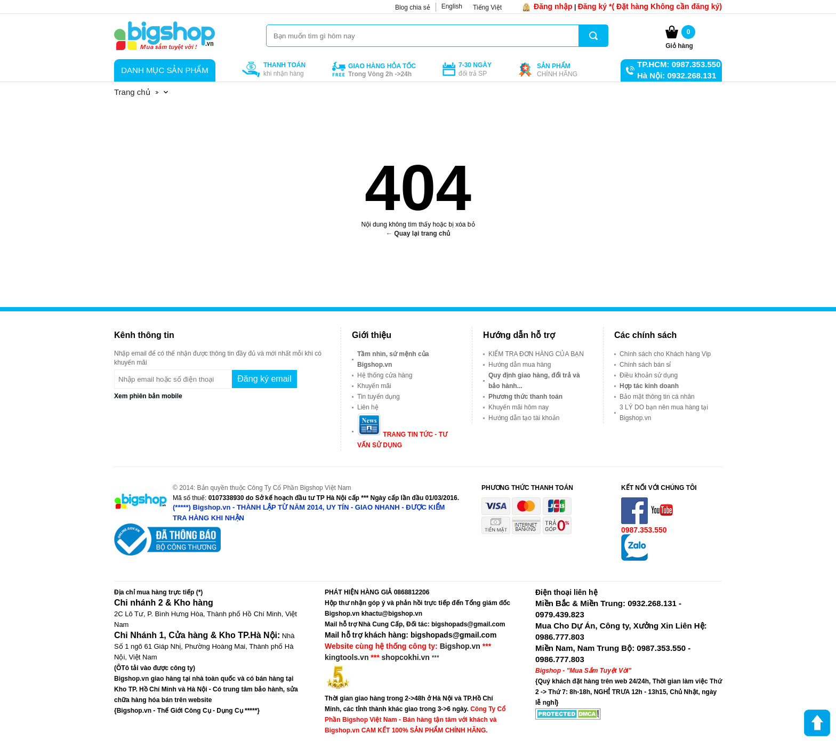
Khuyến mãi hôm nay (518, 407)
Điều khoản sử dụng (649, 375)
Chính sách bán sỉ (645, 364)
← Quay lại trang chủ (418, 233)
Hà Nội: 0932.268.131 (676, 75)
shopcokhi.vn (406, 657)
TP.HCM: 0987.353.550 (678, 64)
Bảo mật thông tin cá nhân (657, 396)
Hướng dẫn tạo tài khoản (523, 418)
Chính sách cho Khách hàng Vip (665, 354)
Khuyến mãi (374, 386)
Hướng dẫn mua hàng (519, 364)
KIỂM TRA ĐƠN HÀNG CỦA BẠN (536, 354)
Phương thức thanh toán (525, 396)
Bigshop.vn (460, 646)
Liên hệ (368, 407)
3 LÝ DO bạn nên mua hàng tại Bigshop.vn (664, 413)
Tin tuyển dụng (378, 396)
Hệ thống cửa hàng (384, 375)
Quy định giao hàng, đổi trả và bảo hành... (534, 381)
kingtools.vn (346, 657)
